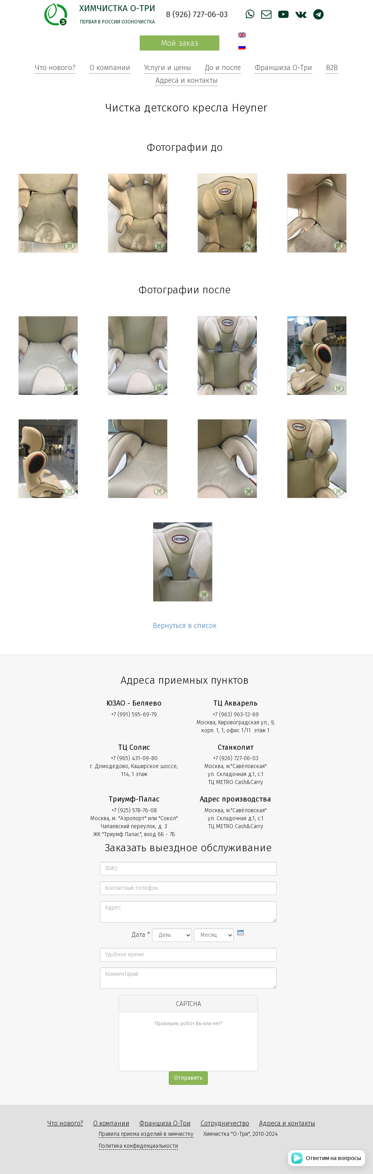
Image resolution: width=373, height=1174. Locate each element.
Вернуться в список (185, 625)
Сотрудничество (225, 1123)
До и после (223, 67)
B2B (332, 67)
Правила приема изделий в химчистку (146, 1134)
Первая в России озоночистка (117, 22)
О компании (110, 67)
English (242, 35)
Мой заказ (179, 43)
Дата (141, 934)
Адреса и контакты (187, 80)
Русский (242, 47)
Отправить (188, 1078)
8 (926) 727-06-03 (197, 14)
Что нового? (55, 67)
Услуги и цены (167, 67)
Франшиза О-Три (283, 67)
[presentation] (240, 932)
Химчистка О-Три (117, 8)
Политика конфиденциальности (138, 1146)
